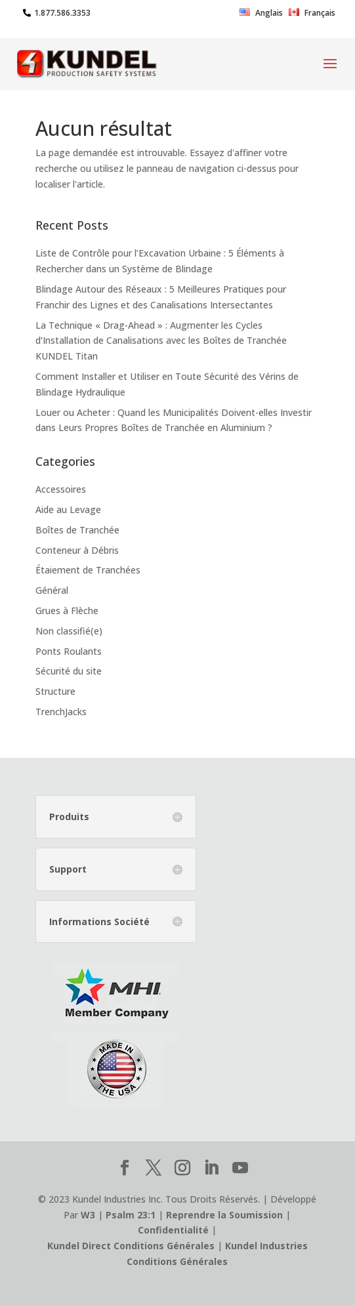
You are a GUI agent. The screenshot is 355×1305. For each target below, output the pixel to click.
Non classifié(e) (68, 631)
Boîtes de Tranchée (77, 530)
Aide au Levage (68, 509)
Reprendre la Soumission (224, 1215)
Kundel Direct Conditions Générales (131, 1245)
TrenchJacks (61, 711)
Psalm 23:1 (131, 1215)
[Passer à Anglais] (261, 16)
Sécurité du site (68, 671)
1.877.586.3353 (62, 12)
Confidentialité (173, 1230)
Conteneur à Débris (77, 550)
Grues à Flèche (66, 610)
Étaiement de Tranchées (87, 570)
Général (51, 590)
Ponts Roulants (68, 651)
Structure (55, 691)
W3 (88, 1215)
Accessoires (60, 489)
